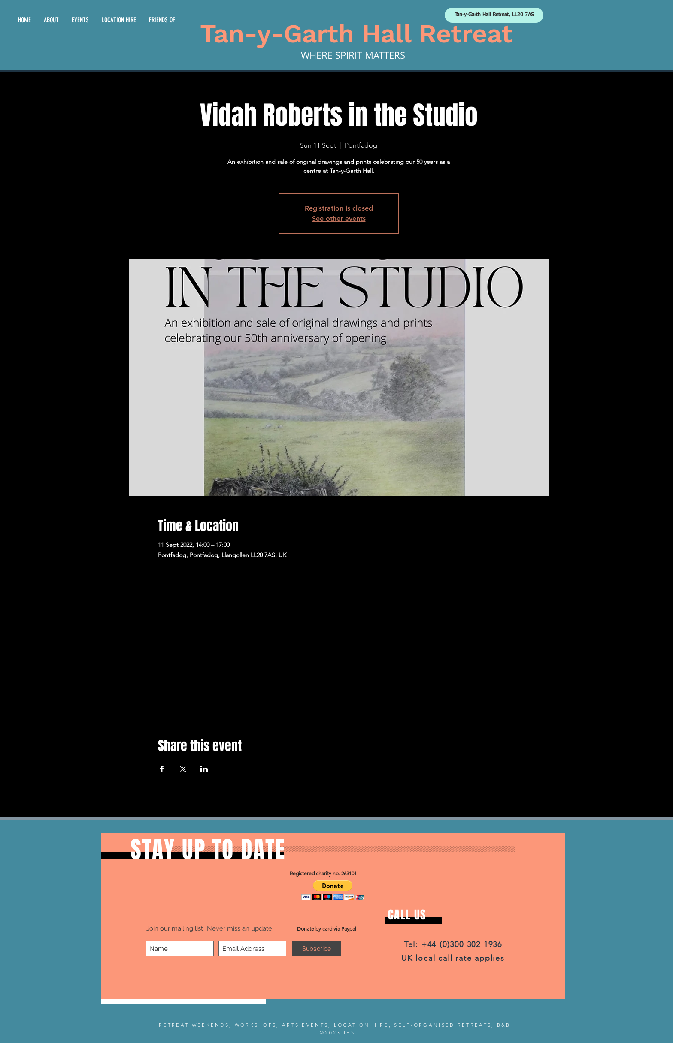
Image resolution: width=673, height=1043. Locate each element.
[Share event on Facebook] (162, 769)
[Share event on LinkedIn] (204, 769)
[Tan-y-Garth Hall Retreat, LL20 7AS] (494, 15)
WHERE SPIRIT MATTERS (353, 55)
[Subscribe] (316, 948)
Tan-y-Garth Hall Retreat (356, 33)
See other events (339, 218)
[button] (332, 890)
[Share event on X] (183, 769)
